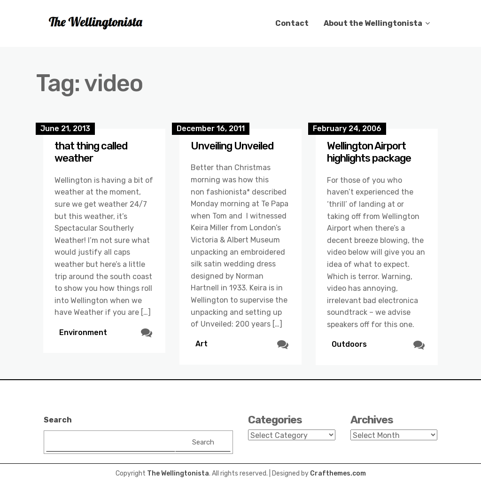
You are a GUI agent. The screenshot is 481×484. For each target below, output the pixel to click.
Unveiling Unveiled (232, 146)
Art (201, 343)
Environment (83, 332)
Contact (292, 23)
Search (58, 419)
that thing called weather (90, 152)
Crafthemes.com (338, 473)
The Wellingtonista (178, 473)
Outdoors (349, 344)
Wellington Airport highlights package (369, 152)
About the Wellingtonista (373, 23)
